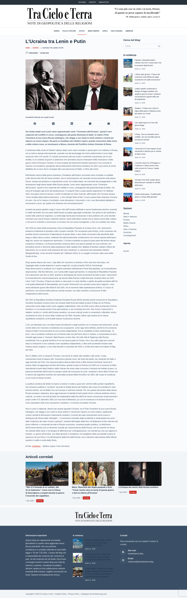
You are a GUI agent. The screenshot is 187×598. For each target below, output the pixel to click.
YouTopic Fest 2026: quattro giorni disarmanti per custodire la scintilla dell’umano (148, 185)
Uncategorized (129, 241)
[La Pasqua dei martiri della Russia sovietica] (140, 474)
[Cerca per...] (140, 46)
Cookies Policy (60, 594)
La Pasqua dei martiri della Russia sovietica (138, 487)
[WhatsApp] (90, 124)
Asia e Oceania (116, 31)
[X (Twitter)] (53, 124)
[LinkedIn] (72, 124)
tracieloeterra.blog (135, 551)
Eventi (126, 256)
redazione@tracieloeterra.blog (140, 559)
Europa (82, 31)
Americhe (129, 31)
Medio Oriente (93, 31)
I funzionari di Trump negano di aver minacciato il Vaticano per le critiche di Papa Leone (148, 154)
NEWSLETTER (104, 2)
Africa (105, 31)
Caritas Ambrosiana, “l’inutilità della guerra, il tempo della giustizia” (146, 199)
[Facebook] (35, 124)
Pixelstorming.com (99, 594)
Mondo (57, 31)
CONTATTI (92, 2)
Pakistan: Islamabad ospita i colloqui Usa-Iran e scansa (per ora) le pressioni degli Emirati (147, 62)
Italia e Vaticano (69, 31)
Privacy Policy (73, 594)
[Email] (108, 124)
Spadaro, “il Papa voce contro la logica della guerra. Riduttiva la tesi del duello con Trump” (147, 113)
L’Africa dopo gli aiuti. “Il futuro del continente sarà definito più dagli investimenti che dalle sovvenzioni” (98, 554)
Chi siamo (82, 2)
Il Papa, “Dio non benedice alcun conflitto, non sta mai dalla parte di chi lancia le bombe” (148, 139)
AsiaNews (36, 446)
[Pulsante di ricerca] (159, 46)
